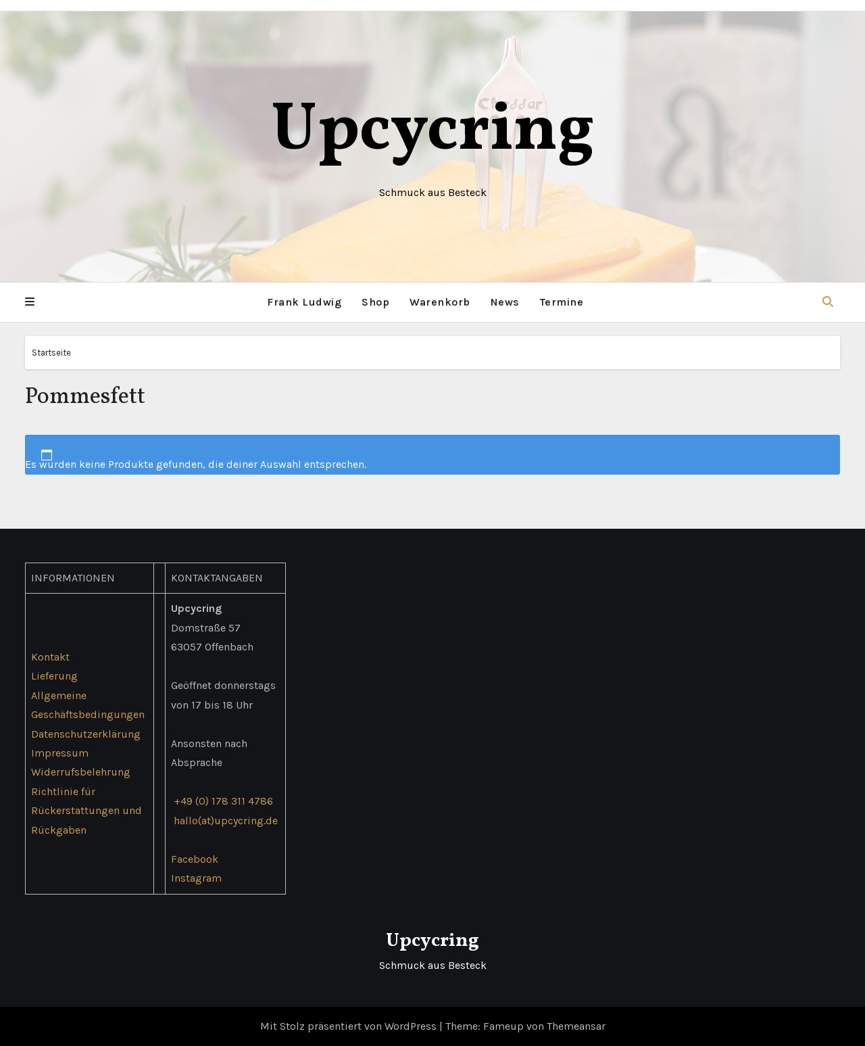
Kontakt (50, 656)
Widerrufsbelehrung (80, 771)
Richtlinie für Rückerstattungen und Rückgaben (86, 810)
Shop (375, 301)
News (505, 301)
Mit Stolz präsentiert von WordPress (349, 1026)
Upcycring (433, 132)
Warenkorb (440, 301)
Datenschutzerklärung (86, 733)
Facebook (194, 858)
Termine (562, 301)
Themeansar (576, 1026)
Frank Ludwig (304, 301)
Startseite (51, 353)
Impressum (60, 752)
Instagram (196, 878)
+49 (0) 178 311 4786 (223, 800)
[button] (29, 302)
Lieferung (54, 675)
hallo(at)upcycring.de (226, 819)
